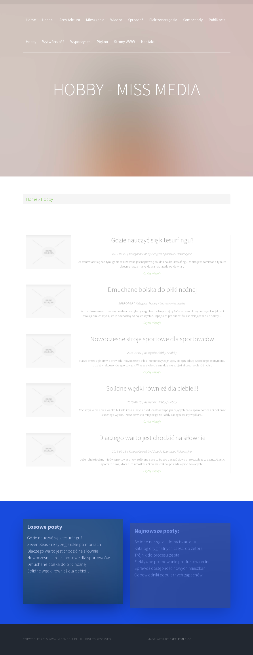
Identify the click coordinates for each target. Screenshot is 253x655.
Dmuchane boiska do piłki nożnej (57, 571)
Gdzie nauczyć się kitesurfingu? (54, 545)
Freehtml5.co (181, 639)
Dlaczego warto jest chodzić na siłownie (62, 558)
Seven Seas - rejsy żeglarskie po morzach (64, 551)
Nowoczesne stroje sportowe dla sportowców (68, 565)
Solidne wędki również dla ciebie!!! (58, 578)
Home (31, 199)
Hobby (47, 199)
